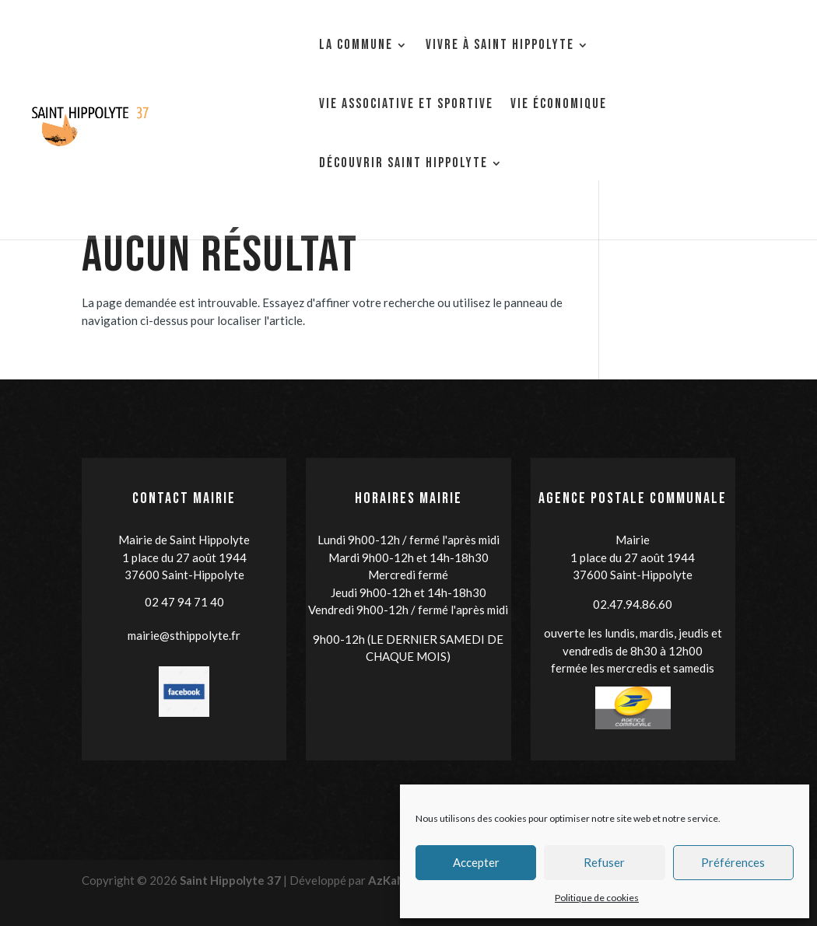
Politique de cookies (597, 897)
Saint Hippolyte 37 (230, 880)
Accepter (476, 862)
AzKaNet (393, 880)
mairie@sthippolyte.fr (184, 635)
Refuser (604, 862)
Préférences (733, 862)
